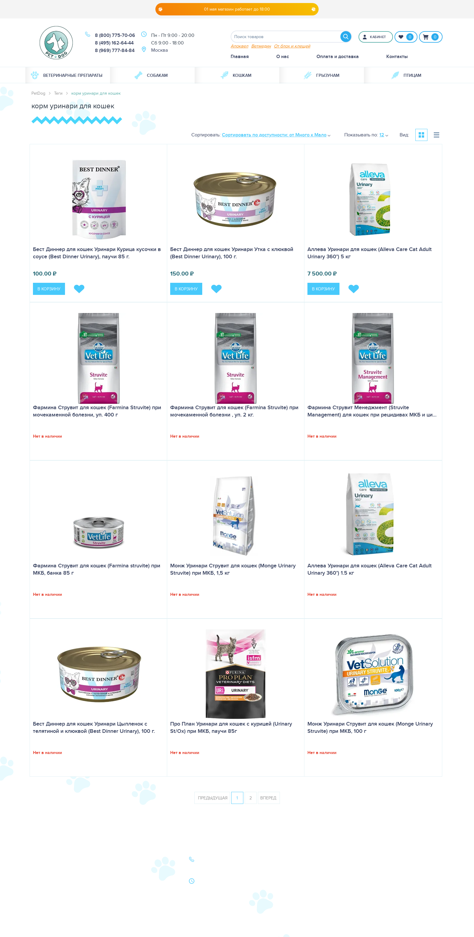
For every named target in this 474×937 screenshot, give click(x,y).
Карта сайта (44, 894)
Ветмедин (261, 46)
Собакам (151, 75)
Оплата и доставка (338, 56)
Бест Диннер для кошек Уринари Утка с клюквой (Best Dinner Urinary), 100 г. (231, 253)
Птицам (406, 75)
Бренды (39, 886)
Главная (240, 56)
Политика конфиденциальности (133, 898)
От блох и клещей (292, 46)
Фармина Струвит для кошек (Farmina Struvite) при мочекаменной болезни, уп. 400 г (97, 411)
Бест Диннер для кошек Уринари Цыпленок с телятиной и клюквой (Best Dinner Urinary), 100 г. (94, 727)
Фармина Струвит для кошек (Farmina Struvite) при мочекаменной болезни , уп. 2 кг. (234, 411)
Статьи (117, 869)
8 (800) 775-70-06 (115, 35)
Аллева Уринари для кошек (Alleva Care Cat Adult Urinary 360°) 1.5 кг (369, 569)
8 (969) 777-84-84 (115, 50)
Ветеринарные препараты (66, 75)
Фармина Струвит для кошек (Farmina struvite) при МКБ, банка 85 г (96, 569)
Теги (58, 93)
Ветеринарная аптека (55, 877)
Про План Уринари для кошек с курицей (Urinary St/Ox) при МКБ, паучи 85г (231, 727)
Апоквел (239, 46)
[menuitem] (67, 75)
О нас (282, 56)
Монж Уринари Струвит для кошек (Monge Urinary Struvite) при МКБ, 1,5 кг (233, 569)
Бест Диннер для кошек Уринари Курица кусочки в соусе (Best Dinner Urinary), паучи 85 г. (97, 253)
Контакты (397, 56)
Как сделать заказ (130, 886)
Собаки (39, 860)
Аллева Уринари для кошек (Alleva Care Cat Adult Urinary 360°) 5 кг (369, 253)
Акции (117, 877)
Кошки (38, 869)
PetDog (38, 93)
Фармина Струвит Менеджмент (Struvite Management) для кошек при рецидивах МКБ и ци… (372, 411)
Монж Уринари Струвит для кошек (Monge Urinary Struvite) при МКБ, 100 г (370, 727)
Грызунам (321, 75)
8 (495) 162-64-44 (114, 42)
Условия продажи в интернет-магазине (131, 914)
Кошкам (236, 75)
